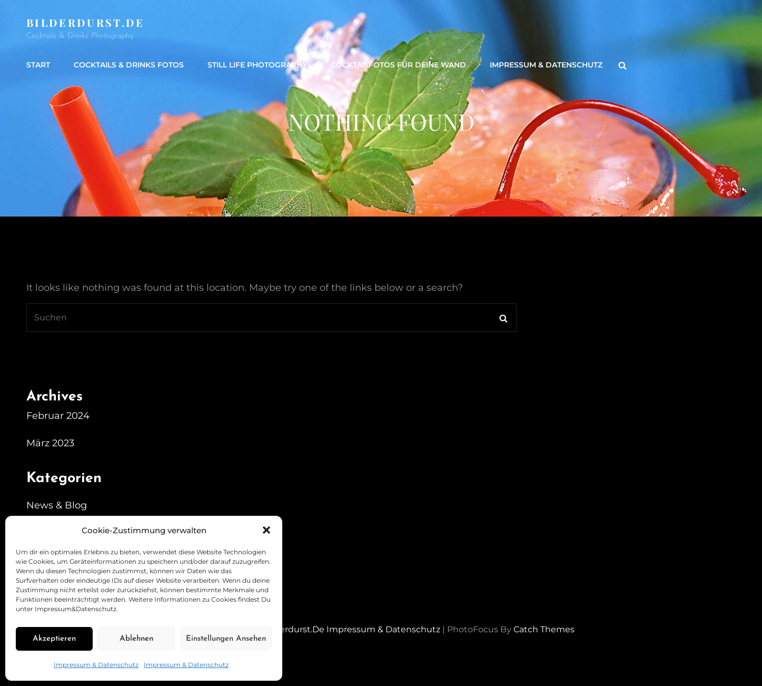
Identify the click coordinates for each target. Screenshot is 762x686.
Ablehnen (136, 639)
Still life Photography (257, 65)
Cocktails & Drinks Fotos (129, 65)
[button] (266, 530)
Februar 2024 (58, 416)
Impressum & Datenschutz (96, 665)
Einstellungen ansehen (226, 639)
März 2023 (50, 443)
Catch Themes (544, 629)
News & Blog (56, 505)
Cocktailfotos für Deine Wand (398, 65)
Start (38, 65)
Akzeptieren (54, 639)
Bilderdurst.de (85, 22)
